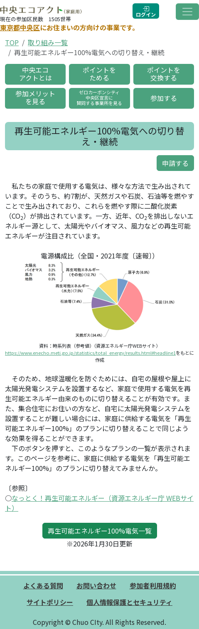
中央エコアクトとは (35, 74)
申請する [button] (175, 163)
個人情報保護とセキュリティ (129, 602)
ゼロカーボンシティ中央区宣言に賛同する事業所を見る (99, 97)
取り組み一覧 (48, 42)
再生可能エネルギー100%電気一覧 (100, 531)
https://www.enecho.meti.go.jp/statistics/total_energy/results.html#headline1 (90, 352)
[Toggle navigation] (187, 11)
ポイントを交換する (163, 74)
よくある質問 (43, 585)
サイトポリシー (50, 602)
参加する (163, 98)
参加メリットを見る (35, 97)
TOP (12, 42)
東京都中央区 (20, 27)
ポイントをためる (99, 74)
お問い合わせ (96, 585)
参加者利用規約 (153, 585)
